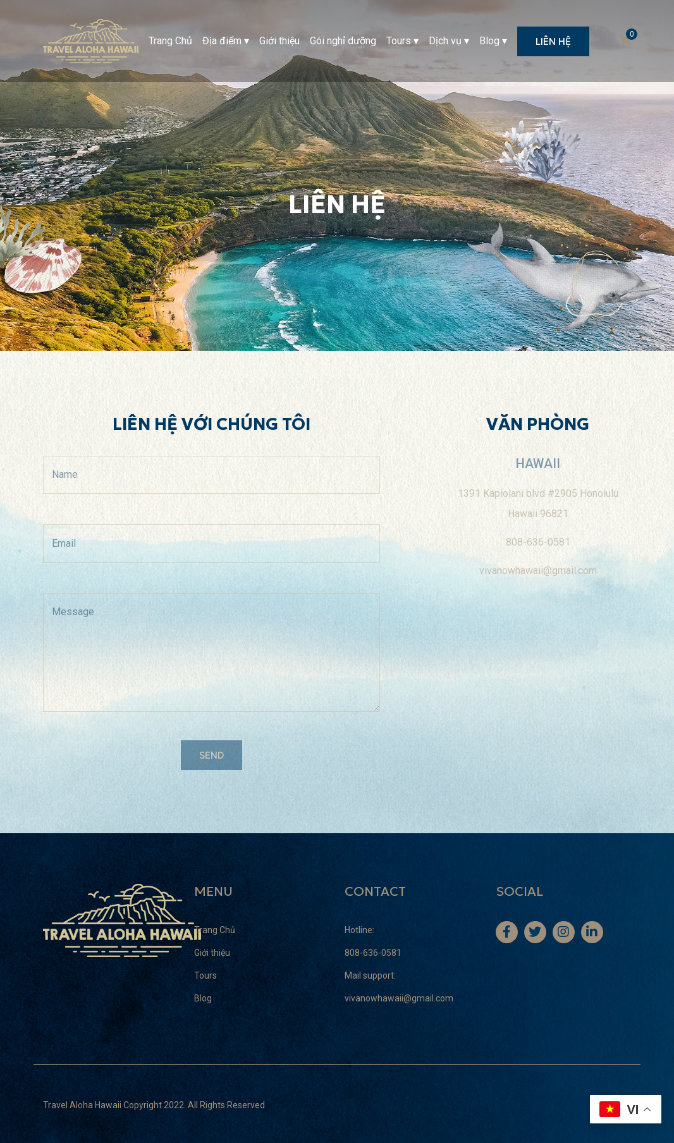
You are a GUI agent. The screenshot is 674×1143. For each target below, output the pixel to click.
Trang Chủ (170, 41)
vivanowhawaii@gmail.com (399, 998)
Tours (398, 41)
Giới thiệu (279, 41)
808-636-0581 (373, 953)
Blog (489, 41)
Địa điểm (222, 41)
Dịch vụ (445, 41)
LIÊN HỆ (553, 41)
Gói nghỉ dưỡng (343, 41)
